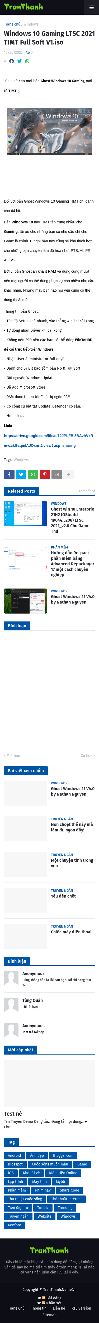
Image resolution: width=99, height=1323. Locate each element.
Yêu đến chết (63, 896)
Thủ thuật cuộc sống (25, 1199)
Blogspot (15, 1164)
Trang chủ (12, 24)
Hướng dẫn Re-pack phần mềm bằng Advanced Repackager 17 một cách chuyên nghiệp (72, 563)
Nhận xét (52, 1303)
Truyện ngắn (18, 1216)
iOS (11, 1173)
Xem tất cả (87, 491)
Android (14, 1155)
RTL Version (81, 1308)
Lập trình (15, 1181)
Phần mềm (17, 1190)
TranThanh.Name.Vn (60, 1289)
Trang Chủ (16, 1308)
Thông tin (38, 1308)
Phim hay (43, 1190)
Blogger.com (63, 1155)
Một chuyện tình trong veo (72, 863)
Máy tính (39, 1181)
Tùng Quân (32, 1000)
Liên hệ (59, 1308)
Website (44, 1216)
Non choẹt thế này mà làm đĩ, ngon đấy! (72, 827)
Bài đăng (51, 1298)
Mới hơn (13, 755)
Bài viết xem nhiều (26, 770)
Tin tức (43, 1208)
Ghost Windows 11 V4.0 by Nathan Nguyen (73, 599)
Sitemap (49, 1315)
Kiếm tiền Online (63, 1173)
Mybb (60, 1181)
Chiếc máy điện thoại (71, 931)
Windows (31, 24)
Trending (65, 1208)
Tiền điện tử (18, 1208)
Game (82, 1164)
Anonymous (33, 973)
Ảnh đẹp (37, 1155)
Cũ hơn (86, 755)
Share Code (69, 1190)
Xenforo (14, 1225)
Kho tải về (31, 1173)
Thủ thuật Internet (66, 1199)
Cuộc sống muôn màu (50, 1164)
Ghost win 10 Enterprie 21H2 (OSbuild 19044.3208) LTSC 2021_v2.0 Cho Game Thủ (72, 520)
